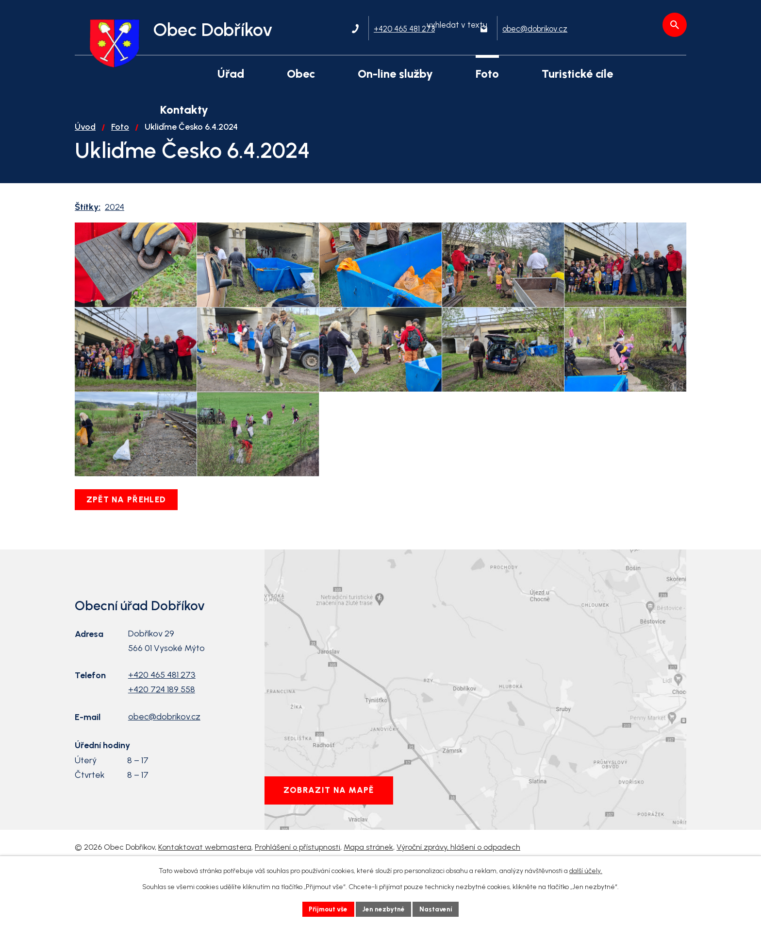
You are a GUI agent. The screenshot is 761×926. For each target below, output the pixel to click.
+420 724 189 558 (161, 739)
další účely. (585, 870)
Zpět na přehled (128, 549)
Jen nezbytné (385, 909)
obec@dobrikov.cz (164, 766)
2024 (114, 218)
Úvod (85, 138)
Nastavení (438, 909)
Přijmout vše (326, 909)
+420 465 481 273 (162, 724)
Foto (120, 138)
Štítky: (87, 218)
